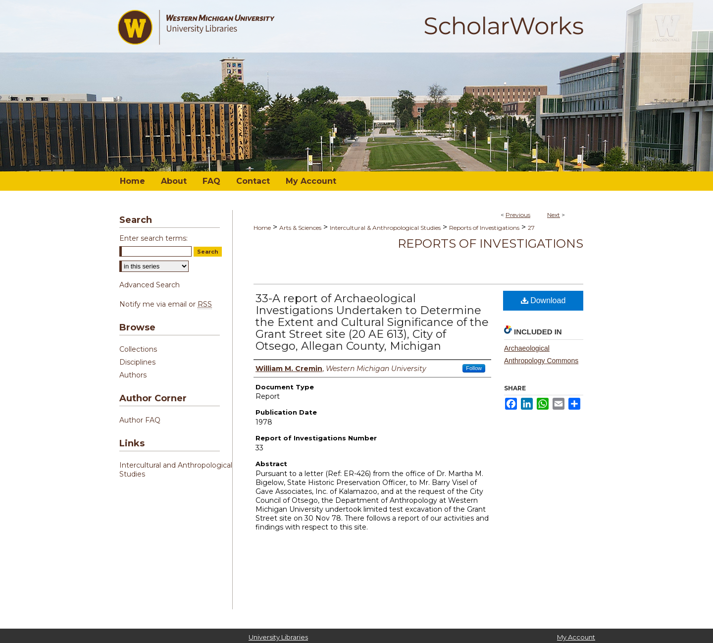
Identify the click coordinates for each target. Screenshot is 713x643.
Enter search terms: (153, 238)
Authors (133, 375)
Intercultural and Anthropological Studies (175, 470)
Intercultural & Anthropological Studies (385, 227)
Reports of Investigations (484, 227)
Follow (474, 368)
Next (553, 214)
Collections (138, 349)
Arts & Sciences (300, 227)
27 (531, 227)
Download (543, 300)
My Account (576, 637)
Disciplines (137, 362)
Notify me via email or (165, 304)
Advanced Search (149, 284)
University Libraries (278, 637)
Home (262, 227)
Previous (518, 214)
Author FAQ (139, 420)
